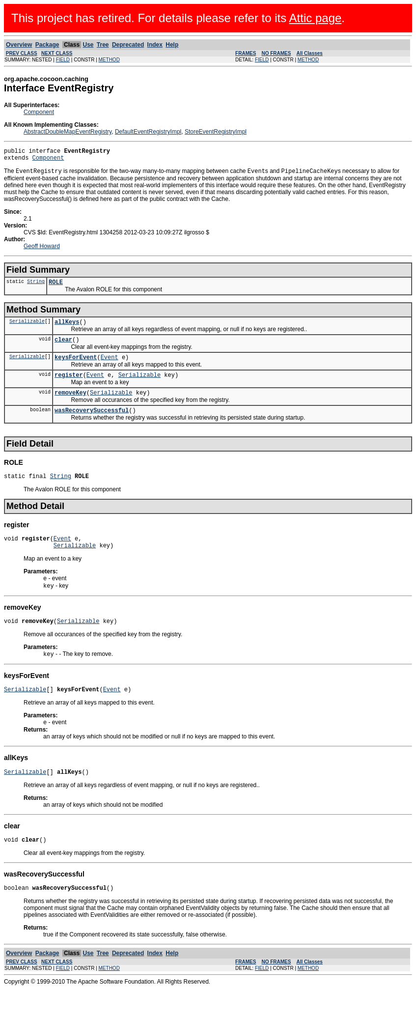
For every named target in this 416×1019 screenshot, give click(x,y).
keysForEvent (76, 367)
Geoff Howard (42, 250)
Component (39, 112)
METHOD (109, 59)
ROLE (56, 287)
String (36, 286)
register (69, 386)
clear (63, 347)
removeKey (70, 405)
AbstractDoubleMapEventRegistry (67, 131)
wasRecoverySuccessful (92, 424)
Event (109, 367)
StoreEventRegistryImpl (216, 131)
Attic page (315, 18)
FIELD (63, 59)
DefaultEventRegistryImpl (148, 131)
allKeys (67, 328)
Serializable (27, 327)
